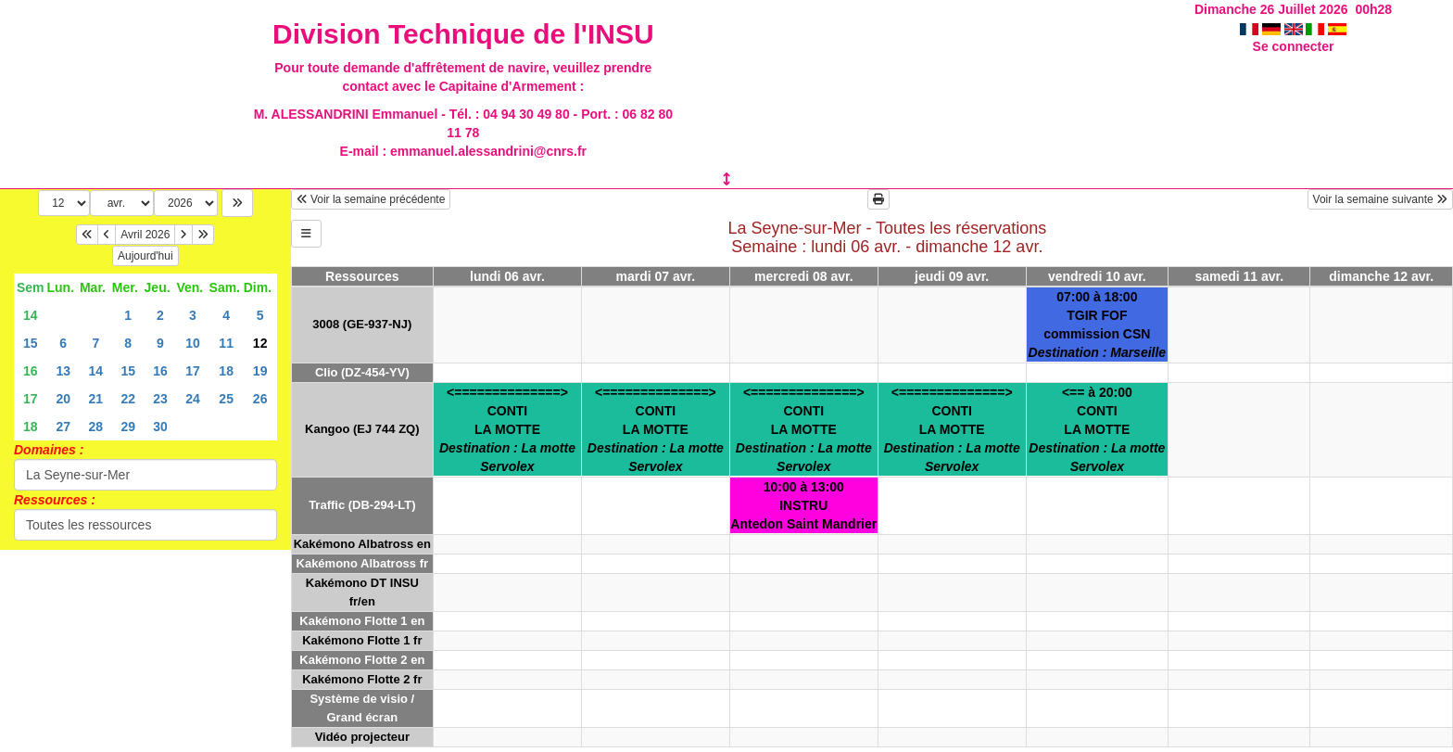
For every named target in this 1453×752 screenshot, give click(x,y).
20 (63, 398)
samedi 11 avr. (1238, 276)
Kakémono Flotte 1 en (361, 621)
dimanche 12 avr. (1381, 276)
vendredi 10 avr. (1097, 276)
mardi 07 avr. (656, 276)
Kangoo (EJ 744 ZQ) (362, 429)
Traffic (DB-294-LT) (362, 505)
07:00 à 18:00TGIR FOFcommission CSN (1098, 324)
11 (226, 343)
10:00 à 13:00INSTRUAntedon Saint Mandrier (803, 505)
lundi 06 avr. (507, 276)
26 (260, 398)
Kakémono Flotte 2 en (361, 660)
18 (226, 370)
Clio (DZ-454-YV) (362, 372)
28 (96, 426)
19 (260, 370)
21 (96, 398)
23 (160, 398)
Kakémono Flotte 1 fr (362, 640)
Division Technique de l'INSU (463, 34)
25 (226, 398)
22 (127, 398)
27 (63, 426)
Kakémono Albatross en (362, 544)
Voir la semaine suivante (1380, 199)
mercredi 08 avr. (803, 276)
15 (30, 343)
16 (30, 370)
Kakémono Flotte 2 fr (362, 679)
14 (30, 315)
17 (192, 370)
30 (160, 426)
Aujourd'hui (145, 255)
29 (127, 426)
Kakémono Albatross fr (363, 563)
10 (192, 343)
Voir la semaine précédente (371, 199)
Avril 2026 (145, 234)
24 (192, 398)
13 (63, 370)
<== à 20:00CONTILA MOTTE (1097, 429)
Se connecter (1293, 46)
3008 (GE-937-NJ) (361, 324)
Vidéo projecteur (362, 737)
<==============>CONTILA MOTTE (507, 429)
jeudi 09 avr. (952, 276)
